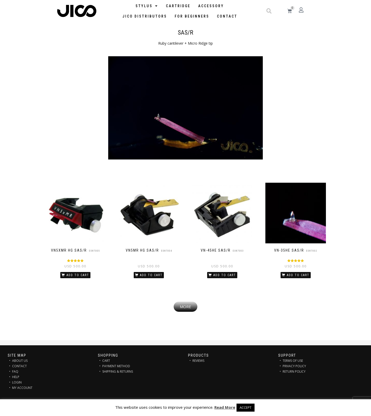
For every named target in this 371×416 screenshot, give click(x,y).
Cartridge (178, 6)
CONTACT (19, 366)
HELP (15, 377)
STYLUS (147, 6)
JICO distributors (144, 16)
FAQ (15, 371)
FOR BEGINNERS (192, 16)
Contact (227, 16)
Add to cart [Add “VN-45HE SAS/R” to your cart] (224, 275)
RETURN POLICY (294, 371)
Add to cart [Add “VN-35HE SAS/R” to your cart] (298, 275)
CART (106, 360)
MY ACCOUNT (22, 388)
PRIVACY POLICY (294, 366)
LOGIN (17, 382)
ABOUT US (20, 360)
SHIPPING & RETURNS (117, 371)
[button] (269, 11)
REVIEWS (198, 360)
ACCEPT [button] (245, 407)
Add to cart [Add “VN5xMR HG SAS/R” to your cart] (77, 275)
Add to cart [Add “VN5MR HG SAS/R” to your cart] (151, 275)
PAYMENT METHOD (116, 366)
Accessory (211, 6)
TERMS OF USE (293, 360)
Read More (224, 407)
